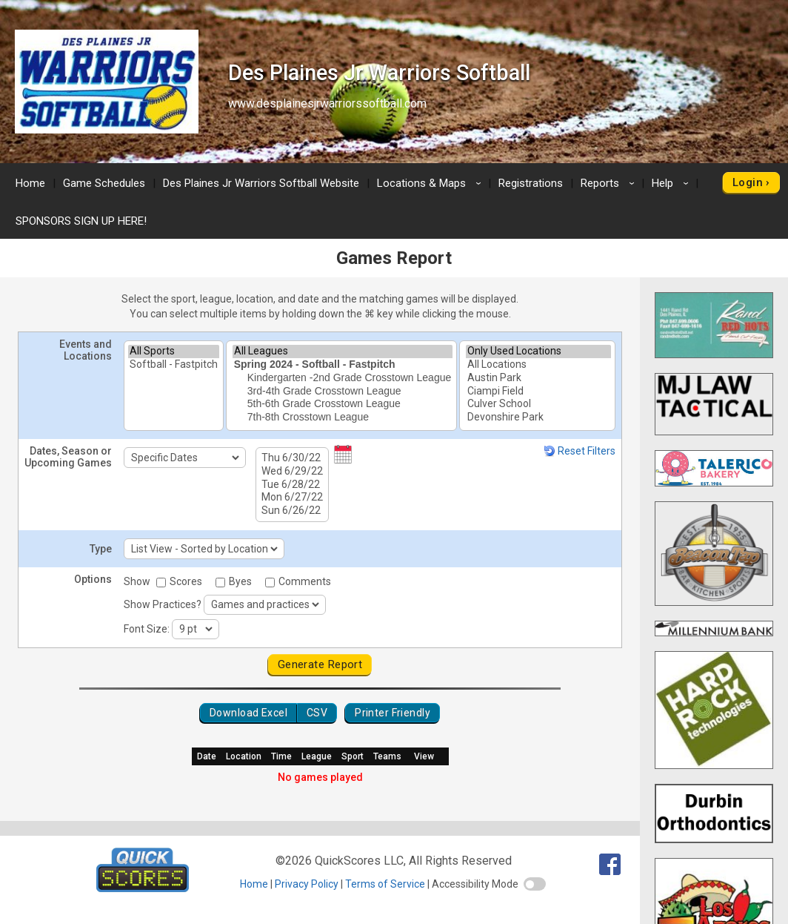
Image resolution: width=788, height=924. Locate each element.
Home (30, 183)
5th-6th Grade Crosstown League (343, 404)
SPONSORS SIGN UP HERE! (81, 221)
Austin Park (538, 378)
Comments (298, 581)
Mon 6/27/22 (292, 497)
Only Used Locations (538, 351)
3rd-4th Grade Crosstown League (343, 391)
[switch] (535, 884)
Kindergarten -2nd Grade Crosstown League (343, 378)
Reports (610, 183)
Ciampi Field (538, 391)
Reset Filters (579, 451)
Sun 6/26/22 (292, 511)
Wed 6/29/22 (292, 471)
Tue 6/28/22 (292, 485)
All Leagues (343, 351)
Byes (235, 581)
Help (672, 183)
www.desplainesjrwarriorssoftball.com (327, 103)
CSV (317, 713)
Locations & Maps (431, 183)
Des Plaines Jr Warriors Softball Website (261, 183)
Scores (180, 581)
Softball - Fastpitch (173, 365)
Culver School (538, 404)
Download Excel (248, 713)
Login (747, 182)
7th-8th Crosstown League (343, 417)
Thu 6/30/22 (292, 458)
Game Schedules (104, 183)
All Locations (538, 365)
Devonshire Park (538, 417)
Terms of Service (385, 884)
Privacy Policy (306, 884)
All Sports (173, 351)
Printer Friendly (392, 713)
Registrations (530, 183)
